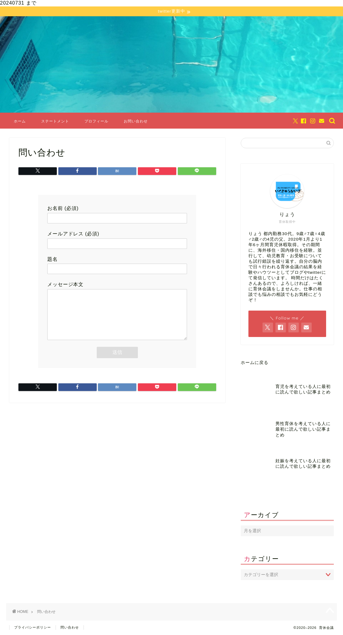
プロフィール (96, 121)
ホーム (20, 121)
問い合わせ (69, 627)
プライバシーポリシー (32, 627)
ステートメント (55, 121)
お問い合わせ (136, 121)
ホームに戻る (254, 363)
